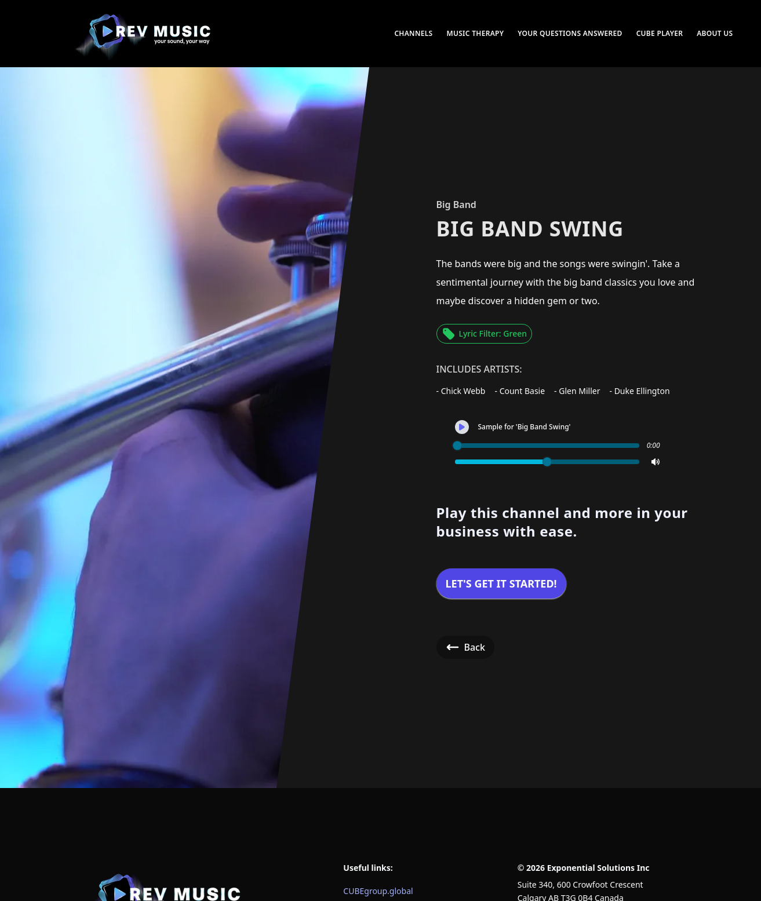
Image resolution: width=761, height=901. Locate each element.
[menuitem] (144, 34)
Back (465, 647)
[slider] (457, 445)
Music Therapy (475, 33)
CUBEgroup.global (378, 890)
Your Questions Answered (570, 33)
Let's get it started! (501, 583)
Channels (413, 33)
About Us (715, 33)
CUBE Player (659, 33)
